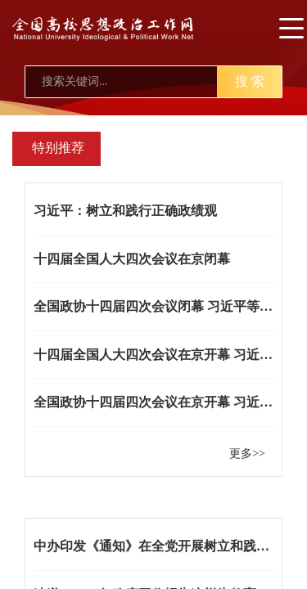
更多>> (247, 453)
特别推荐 (58, 148)
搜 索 (249, 81)
